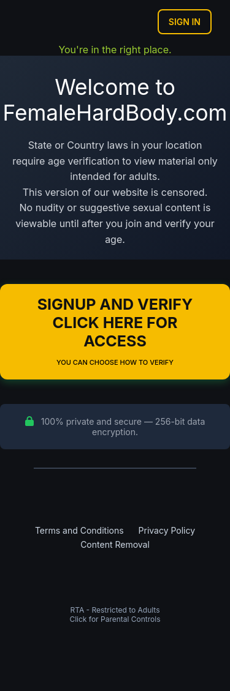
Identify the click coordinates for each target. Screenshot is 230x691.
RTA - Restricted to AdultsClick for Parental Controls (114, 614)
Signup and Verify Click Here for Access (115, 331)
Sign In (185, 22)
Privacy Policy (167, 530)
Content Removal (115, 544)
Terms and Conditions (79, 530)
